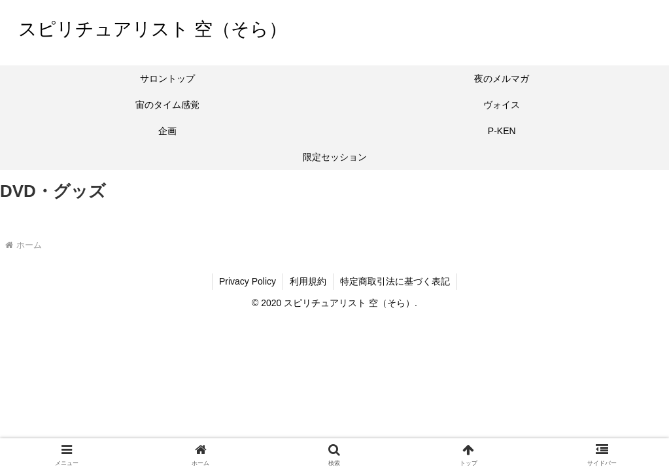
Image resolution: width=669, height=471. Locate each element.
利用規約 (308, 281)
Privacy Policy (247, 281)
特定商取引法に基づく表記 (395, 281)
